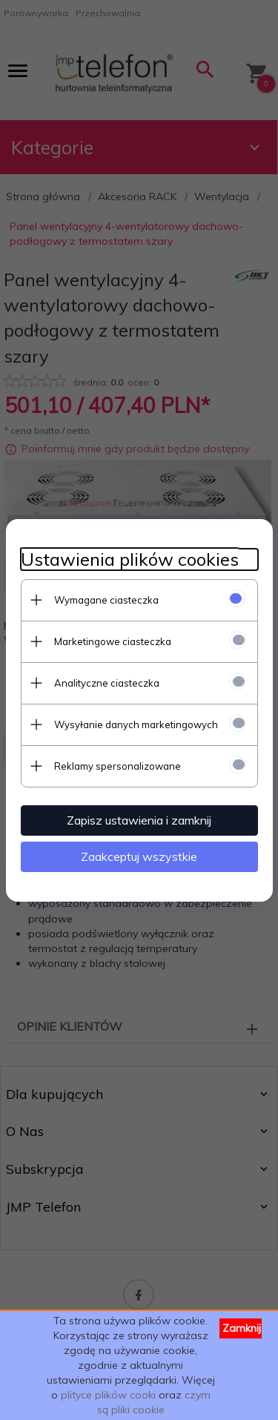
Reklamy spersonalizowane (117, 766)
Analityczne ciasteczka (106, 683)
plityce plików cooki (108, 1394)
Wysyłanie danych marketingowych (136, 724)
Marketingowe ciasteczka (112, 641)
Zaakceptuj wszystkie (139, 856)
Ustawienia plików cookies (130, 559)
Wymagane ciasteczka (106, 600)
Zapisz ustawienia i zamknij (139, 820)
